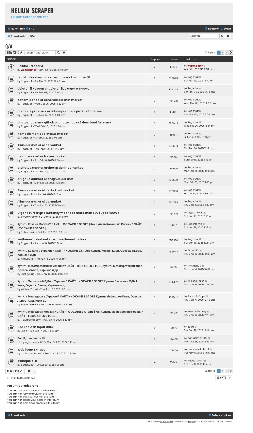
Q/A (8, 46)
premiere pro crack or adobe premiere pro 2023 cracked (59, 111)
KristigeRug (28, 274)
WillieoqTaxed (29, 289)
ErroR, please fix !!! (31, 338)
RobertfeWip (28, 232)
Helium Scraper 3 (30, 66)
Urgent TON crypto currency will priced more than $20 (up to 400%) (68, 213)
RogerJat (26, 81)
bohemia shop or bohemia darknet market (50, 100)
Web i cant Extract (31, 350)
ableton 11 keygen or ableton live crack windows (53, 89)
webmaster (28, 70)
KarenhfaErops (30, 304)
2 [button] (222, 52)
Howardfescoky (30, 319)
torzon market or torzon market (41, 156)
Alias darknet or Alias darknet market (45, 190)
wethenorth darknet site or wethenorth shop (51, 239)
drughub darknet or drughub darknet (45, 179)
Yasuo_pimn (195, 360)
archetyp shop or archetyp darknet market (50, 168)
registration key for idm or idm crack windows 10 (53, 77)
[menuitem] (30, 29)
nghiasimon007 (35, 342)
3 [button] (226, 52)
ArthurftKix (27, 258)
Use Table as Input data (35, 327)
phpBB (191, 421)
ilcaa (24, 331)
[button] (231, 52)
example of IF (27, 361)
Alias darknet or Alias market (39, 145)
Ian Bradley (166, 421)
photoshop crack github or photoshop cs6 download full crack (64, 122)
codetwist (27, 364)
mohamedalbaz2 (31, 353)
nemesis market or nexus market (43, 134)
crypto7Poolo (29, 216)
